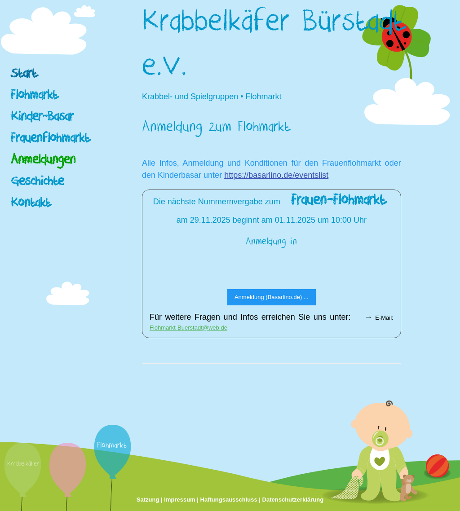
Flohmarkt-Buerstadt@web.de (188, 327)
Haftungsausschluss (228, 499)
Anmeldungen (43, 161)
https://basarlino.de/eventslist (276, 175)
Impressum (179, 499)
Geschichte (37, 183)
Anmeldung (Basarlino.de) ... (271, 297)
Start (24, 75)
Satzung (148, 499)
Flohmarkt (34, 97)
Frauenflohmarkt (50, 140)
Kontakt (30, 204)
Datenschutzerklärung (293, 499)
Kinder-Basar (42, 118)
